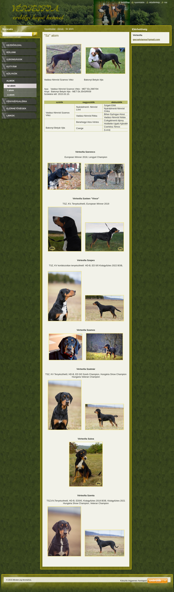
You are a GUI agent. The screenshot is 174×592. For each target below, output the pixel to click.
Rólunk (11, 52)
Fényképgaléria (16, 101)
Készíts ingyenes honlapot (133, 580)
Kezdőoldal (49, 29)
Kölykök (11, 73)
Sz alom (11, 85)
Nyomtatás (139, 2)
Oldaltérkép (154, 2)
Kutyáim (11, 66)
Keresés (7, 29)
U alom (10, 94)
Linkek (10, 115)
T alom (10, 90)
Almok (60, 29)
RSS (165, 2)
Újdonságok (14, 59)
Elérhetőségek (16, 108)
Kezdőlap (125, 2)
